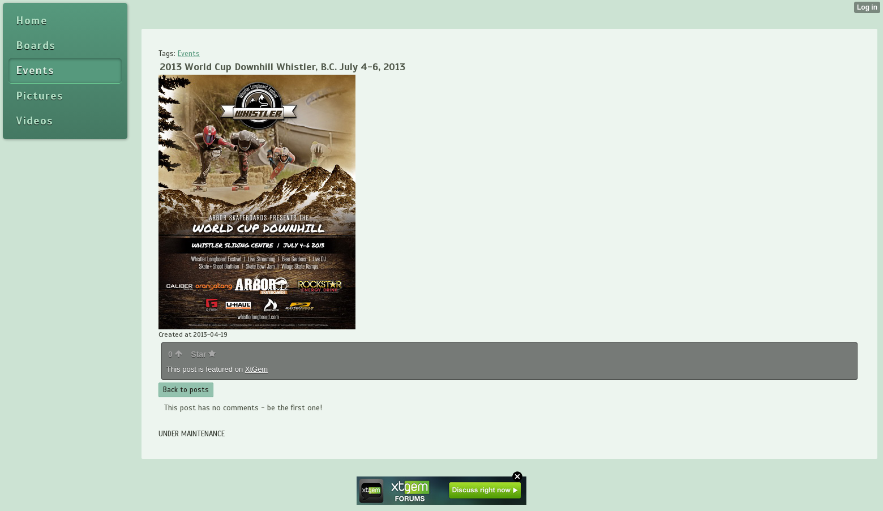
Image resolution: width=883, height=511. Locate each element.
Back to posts (186, 389)
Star (203, 354)
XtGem (256, 369)
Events (189, 53)
